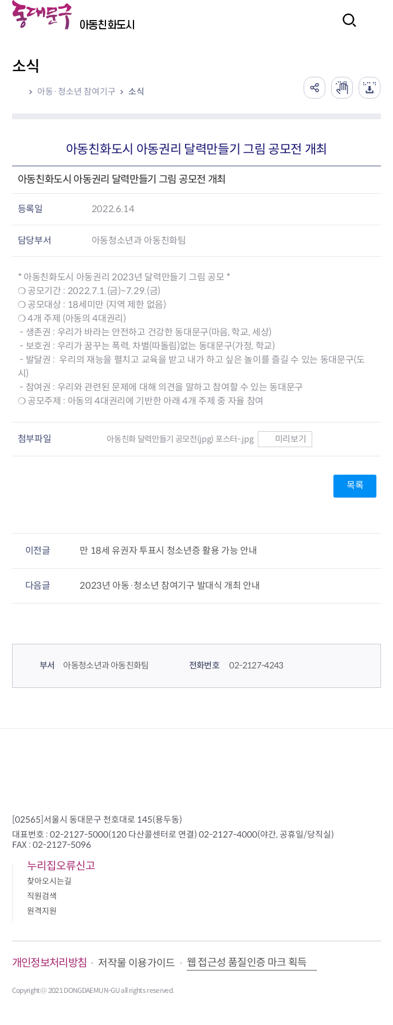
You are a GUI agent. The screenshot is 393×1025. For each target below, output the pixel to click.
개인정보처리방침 (49, 962)
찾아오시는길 (49, 881)
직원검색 (42, 896)
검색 (346, 27)
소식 (136, 91)
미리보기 (285, 438)
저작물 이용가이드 (136, 963)
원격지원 (42, 911)
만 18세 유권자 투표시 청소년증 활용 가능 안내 (168, 551)
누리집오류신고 (61, 866)
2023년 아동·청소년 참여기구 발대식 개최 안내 (170, 586)
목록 (355, 485)
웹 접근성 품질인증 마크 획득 (247, 962)
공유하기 (311, 87)
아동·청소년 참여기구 (76, 91)
